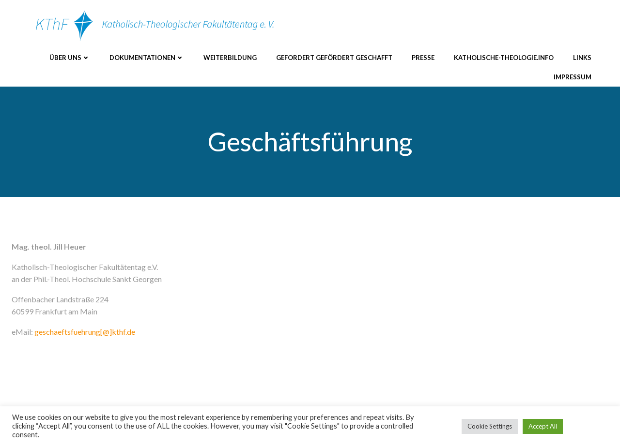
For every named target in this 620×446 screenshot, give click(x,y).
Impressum (572, 77)
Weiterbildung (230, 57)
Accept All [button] (542, 426)
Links (582, 57)
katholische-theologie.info (504, 57)
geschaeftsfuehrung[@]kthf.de (84, 331)
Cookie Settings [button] (489, 426)
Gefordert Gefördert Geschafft (334, 57)
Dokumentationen (146, 57)
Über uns (69, 57)
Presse (423, 57)
